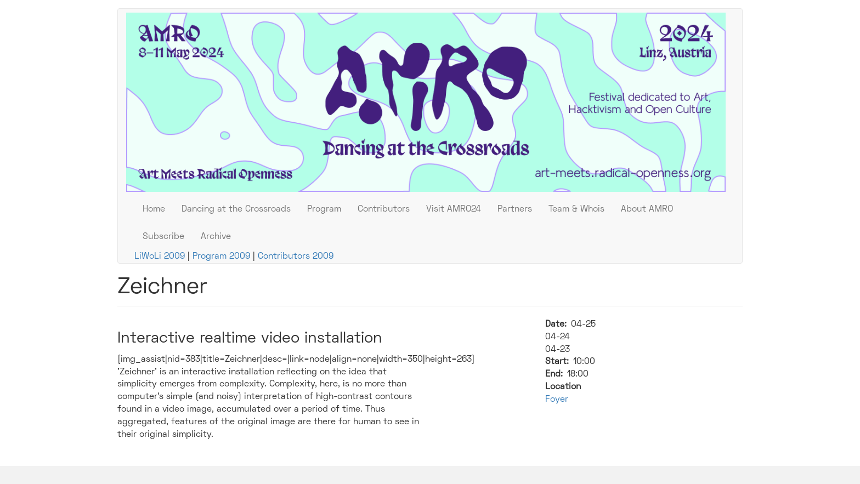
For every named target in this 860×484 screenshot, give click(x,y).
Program (324, 209)
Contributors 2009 (295, 256)
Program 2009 (221, 256)
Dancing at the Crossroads (236, 209)
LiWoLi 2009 (161, 256)
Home (154, 209)
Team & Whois (576, 209)
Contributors (384, 209)
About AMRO (647, 209)
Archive (216, 237)
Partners (514, 209)
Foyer (556, 399)
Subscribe (163, 237)
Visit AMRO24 (453, 209)
